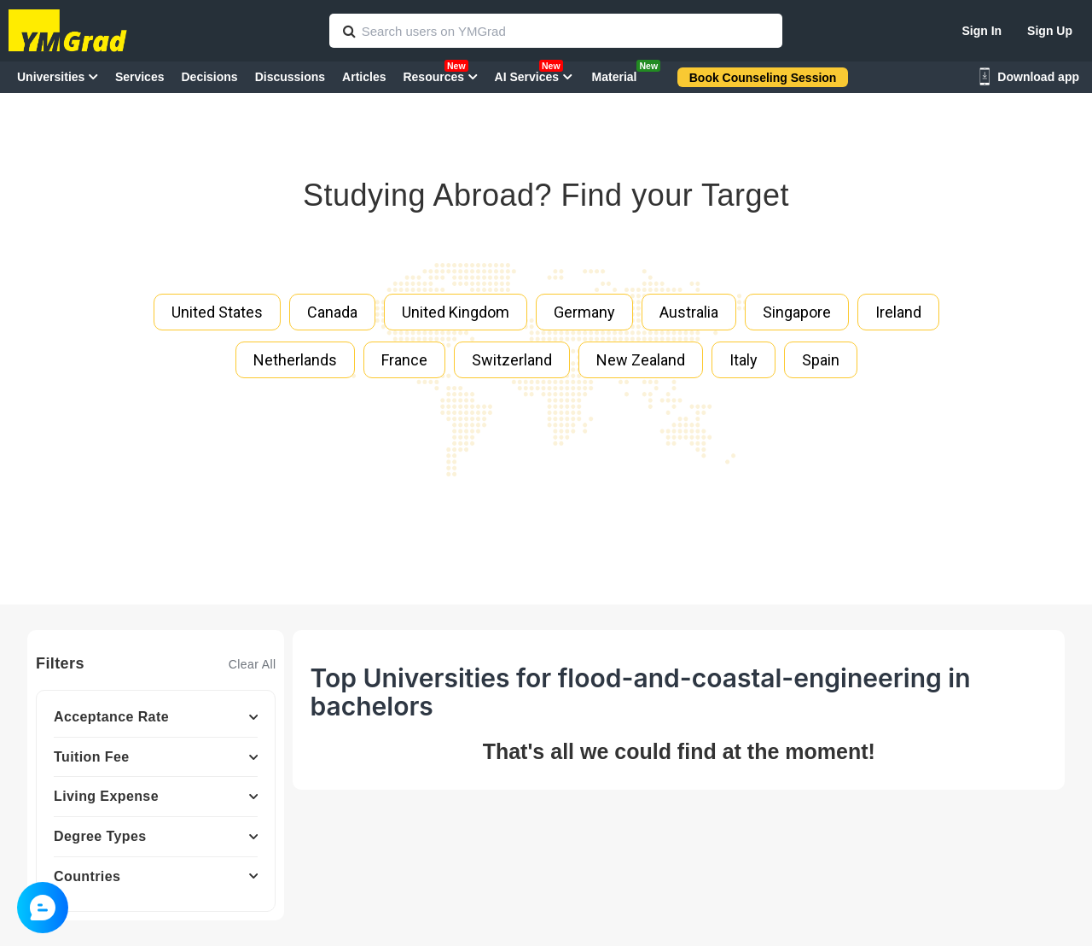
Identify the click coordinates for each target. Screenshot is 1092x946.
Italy (743, 360)
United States (217, 312)
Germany (584, 312)
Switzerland (512, 360)
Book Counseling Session (763, 78)
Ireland (898, 312)
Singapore (797, 312)
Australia (688, 312)
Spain (820, 360)
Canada (332, 312)
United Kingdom (455, 312)
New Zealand (640, 360)
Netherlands (295, 360)
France (404, 360)
